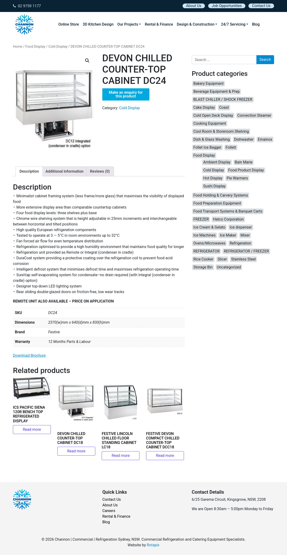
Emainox (265, 139)
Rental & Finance (159, 24)
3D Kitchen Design (98, 24)
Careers (108, 510)
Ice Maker (228, 235)
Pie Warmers (237, 178)
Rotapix (153, 545)
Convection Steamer (254, 115)
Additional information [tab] (64, 171)
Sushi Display (214, 186)
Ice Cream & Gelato (209, 227)
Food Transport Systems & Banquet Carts (227, 211)
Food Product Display (246, 170)
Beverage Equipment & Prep (216, 91)
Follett (231, 147)
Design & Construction (196, 24)
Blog (255, 24)
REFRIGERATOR (206, 251)
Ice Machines (204, 235)
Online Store (68, 24)
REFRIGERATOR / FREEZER (246, 251)
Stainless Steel (243, 259)
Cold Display (58, 46)
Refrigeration (240, 243)
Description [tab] (29, 171)
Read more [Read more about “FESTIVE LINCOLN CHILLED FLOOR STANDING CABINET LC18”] (121, 455)
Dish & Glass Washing (211, 139)
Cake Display (204, 107)
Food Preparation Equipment (217, 203)
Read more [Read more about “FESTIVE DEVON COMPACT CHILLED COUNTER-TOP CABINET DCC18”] (165, 455)
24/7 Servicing (233, 24)
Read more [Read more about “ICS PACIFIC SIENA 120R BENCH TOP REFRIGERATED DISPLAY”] (32, 429)
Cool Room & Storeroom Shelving (221, 131)
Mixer (245, 235)
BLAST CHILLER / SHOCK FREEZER (222, 99)
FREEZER (201, 219)
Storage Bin (203, 267)
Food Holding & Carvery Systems (220, 195)
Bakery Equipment (208, 83)
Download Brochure (29, 355)
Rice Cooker (203, 259)
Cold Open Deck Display (213, 115)
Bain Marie (244, 162)
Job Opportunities (227, 6)
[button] (87, 60)
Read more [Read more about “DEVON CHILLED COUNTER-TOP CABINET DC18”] (76, 451)
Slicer (222, 259)
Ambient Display (217, 162)
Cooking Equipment (209, 123)
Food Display (35, 46)
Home (17, 46)
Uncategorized (229, 267)
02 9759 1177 (27, 6)
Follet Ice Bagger (207, 147)
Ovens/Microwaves (209, 243)
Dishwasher (244, 139)
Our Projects (127, 24)
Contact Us (261, 6)
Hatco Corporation (228, 219)
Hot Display (212, 178)
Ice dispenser (241, 227)
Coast (224, 107)
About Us (193, 6)
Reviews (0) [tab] (100, 171)
